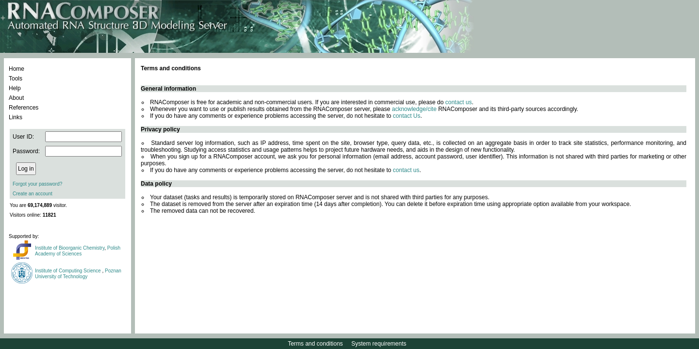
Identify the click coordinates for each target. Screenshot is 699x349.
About (16, 98)
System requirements (378, 343)
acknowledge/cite (414, 109)
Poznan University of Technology (78, 273)
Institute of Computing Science (68, 270)
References (23, 107)
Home (16, 68)
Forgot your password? (37, 184)
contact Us (406, 115)
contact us (458, 102)
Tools (15, 78)
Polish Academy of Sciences (77, 250)
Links (15, 117)
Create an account (32, 193)
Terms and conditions (315, 343)
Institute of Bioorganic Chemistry (69, 248)
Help (15, 88)
